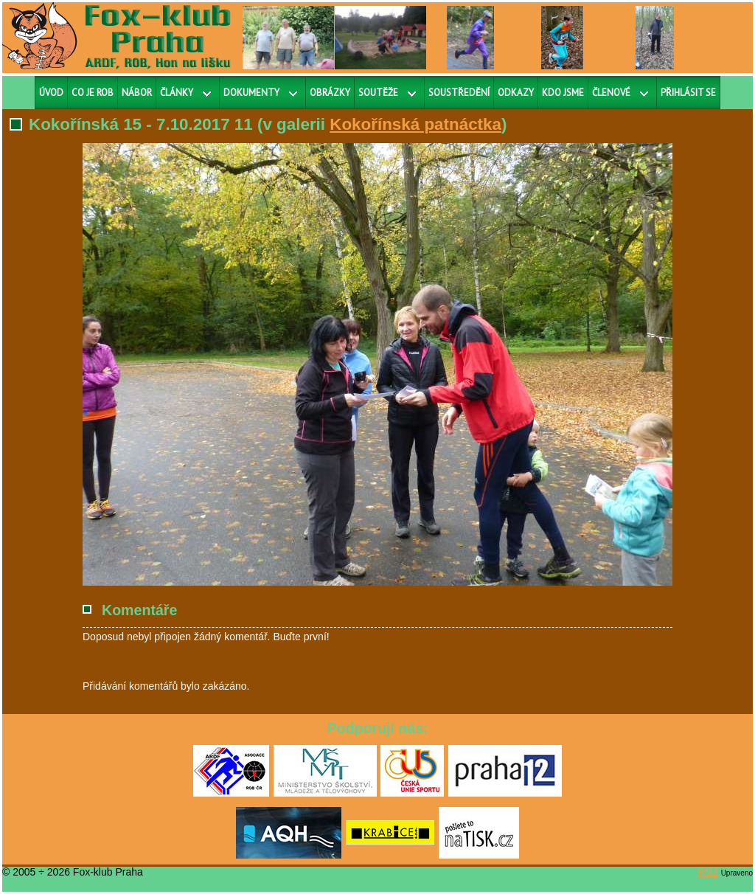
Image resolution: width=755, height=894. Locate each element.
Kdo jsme (563, 92)
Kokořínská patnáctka (415, 124)
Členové (611, 92)
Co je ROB (93, 92)
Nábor (137, 92)
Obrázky (330, 92)
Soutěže (378, 92)
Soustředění (459, 92)
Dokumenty (251, 92)
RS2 (708, 872)
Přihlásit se (688, 92)
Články (176, 92)
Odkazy (516, 92)
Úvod (51, 92)
